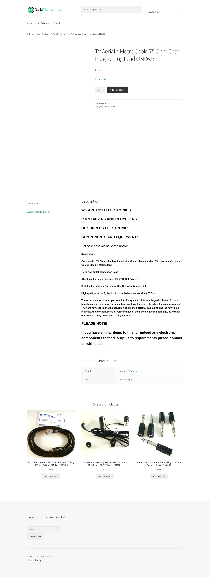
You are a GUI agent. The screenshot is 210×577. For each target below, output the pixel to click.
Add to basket (117, 89)
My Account (43, 22)
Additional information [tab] (39, 211)
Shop (30, 22)
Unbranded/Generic (127, 371)
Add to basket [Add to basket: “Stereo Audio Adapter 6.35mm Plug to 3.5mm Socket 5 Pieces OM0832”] (159, 476)
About (57, 22)
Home (31, 34)
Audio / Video (42, 34)
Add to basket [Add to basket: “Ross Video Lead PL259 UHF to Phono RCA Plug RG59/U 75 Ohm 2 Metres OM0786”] (51, 476)
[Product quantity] (100, 90)
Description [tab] (33, 203)
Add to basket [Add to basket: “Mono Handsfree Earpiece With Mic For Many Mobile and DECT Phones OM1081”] (105, 476)
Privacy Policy (34, 560)
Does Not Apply (125, 379)
